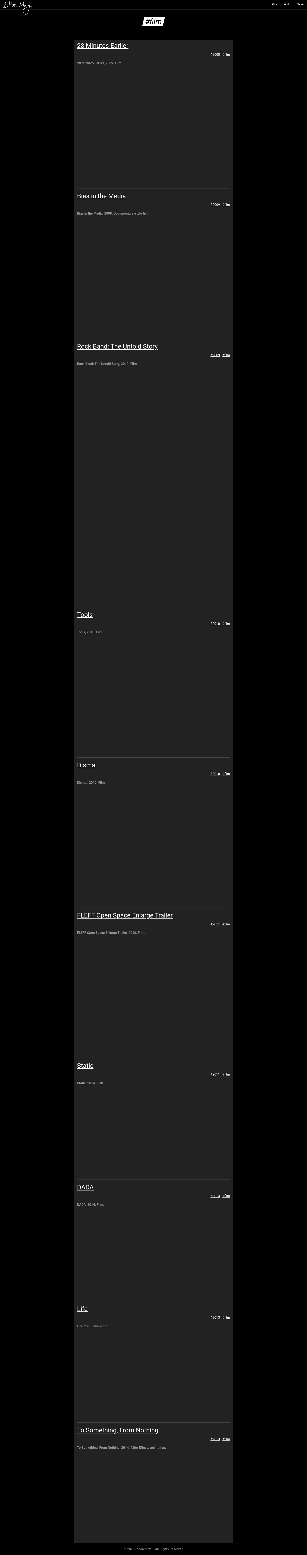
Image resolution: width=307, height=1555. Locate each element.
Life (82, 1309)
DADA (85, 1187)
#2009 (215, 205)
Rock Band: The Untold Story (117, 346)
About (300, 4)
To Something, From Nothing (117, 1430)
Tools (85, 615)
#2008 (215, 55)
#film (226, 55)
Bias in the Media (101, 196)
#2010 (215, 624)
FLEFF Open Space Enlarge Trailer (125, 915)
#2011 (215, 924)
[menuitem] (274, 4)
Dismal (87, 765)
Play (274, 4)
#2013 (215, 1196)
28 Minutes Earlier (103, 45)
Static (85, 1066)
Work (287, 4)
